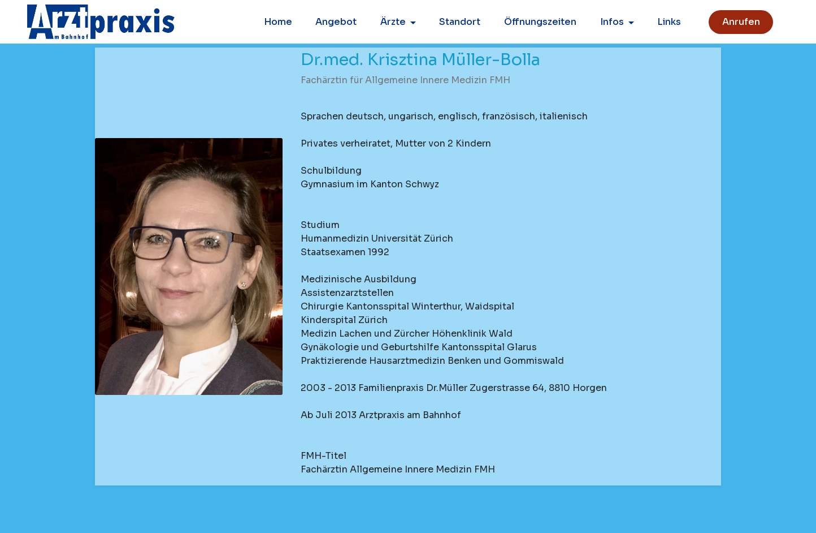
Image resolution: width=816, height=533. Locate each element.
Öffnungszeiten (540, 22)
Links (669, 22)
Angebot (336, 22)
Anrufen (741, 22)
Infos (612, 22)
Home (278, 22)
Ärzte (393, 22)
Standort (459, 22)
